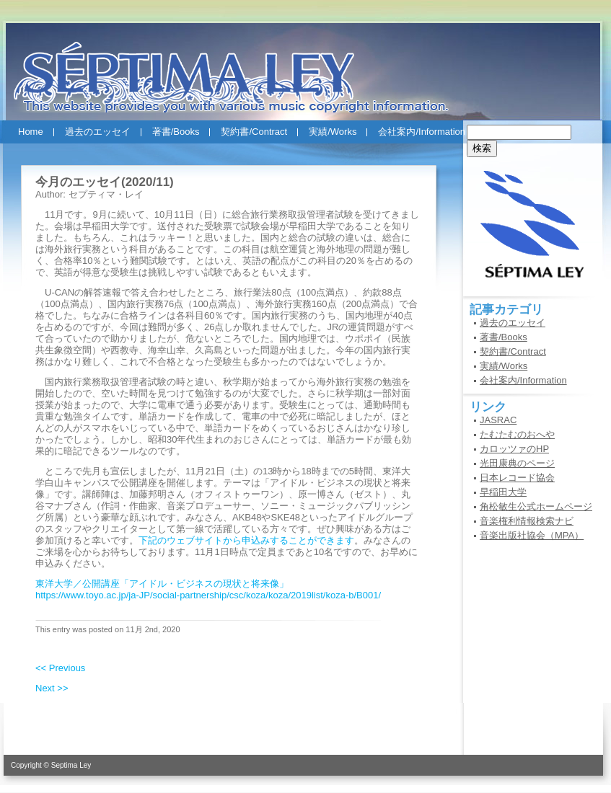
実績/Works (332, 131)
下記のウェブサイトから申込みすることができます (246, 540)
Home (30, 131)
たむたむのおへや (517, 434)
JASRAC (498, 420)
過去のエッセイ (98, 131)
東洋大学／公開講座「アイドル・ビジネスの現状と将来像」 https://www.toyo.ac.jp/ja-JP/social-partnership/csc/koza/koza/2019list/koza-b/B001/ (208, 589)
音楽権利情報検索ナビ (526, 520)
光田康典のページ (517, 463)
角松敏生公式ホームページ (536, 506)
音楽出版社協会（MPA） (532, 535)
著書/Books (176, 131)
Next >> (52, 688)
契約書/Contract (254, 131)
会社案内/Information (421, 131)
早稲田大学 (503, 492)
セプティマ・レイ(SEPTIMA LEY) (305, 63)
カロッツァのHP (514, 448)
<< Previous (60, 668)
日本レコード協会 (517, 477)
